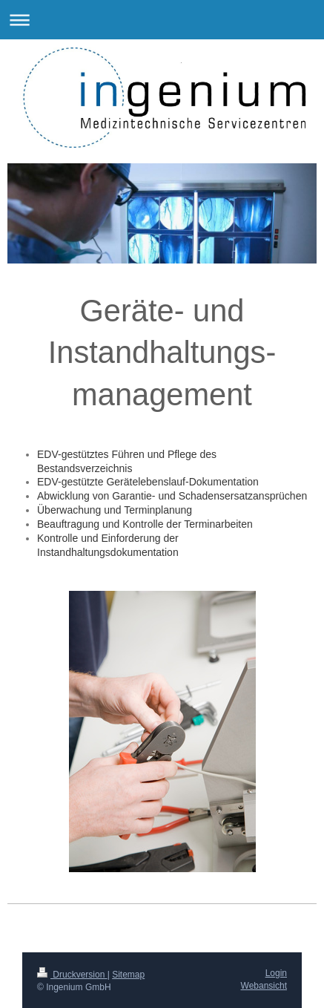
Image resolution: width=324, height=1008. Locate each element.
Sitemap (128, 974)
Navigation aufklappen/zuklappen (162, 20)
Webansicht (264, 986)
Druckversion (72, 974)
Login (276, 973)
